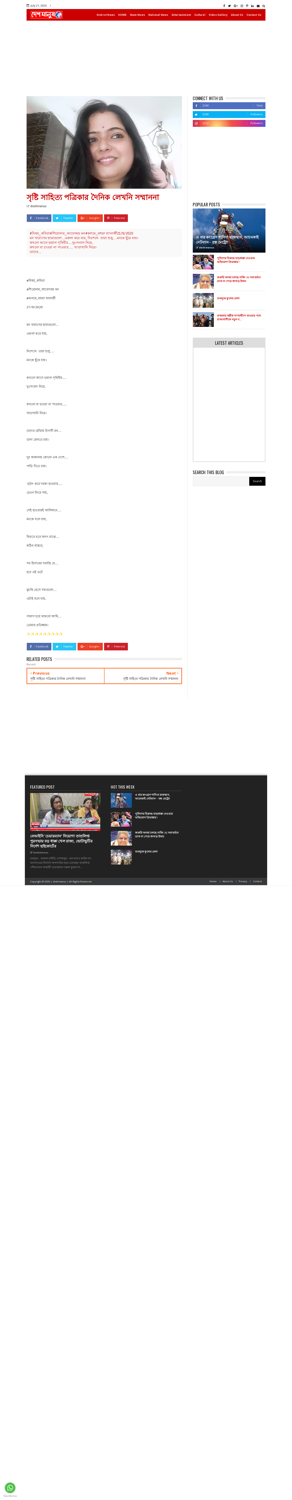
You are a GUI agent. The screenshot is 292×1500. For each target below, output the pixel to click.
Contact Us (253, 14)
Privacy (243, 881)
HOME (122, 14)
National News (158, 14)
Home (213, 881)
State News (137, 14)
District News (106, 14)
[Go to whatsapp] (10, 1488)
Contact (257, 881)
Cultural (199, 14)
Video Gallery (218, 14)
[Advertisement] (146, 58)
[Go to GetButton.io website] (10, 1496)
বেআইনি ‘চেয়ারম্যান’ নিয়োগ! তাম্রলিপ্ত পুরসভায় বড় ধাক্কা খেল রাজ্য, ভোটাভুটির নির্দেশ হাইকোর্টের (61, 841)
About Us (237, 14)
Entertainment (181, 14)
